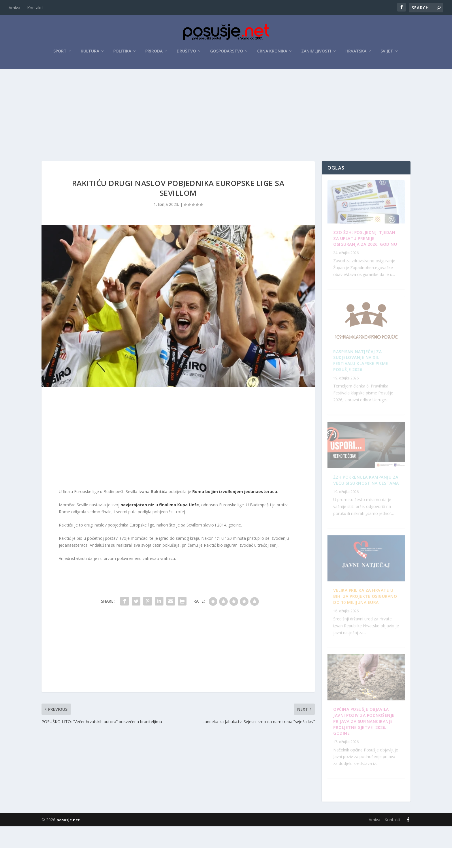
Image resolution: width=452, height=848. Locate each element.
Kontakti (35, 7)
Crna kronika (272, 52)
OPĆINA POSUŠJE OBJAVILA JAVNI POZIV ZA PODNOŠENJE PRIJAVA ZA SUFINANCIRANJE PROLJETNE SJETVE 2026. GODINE (364, 492)
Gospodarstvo (226, 52)
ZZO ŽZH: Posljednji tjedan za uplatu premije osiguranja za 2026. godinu (364, 249)
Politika (122, 52)
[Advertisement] (226, 113)
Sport (60, 52)
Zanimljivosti (316, 52)
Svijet (387, 52)
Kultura (90, 52)
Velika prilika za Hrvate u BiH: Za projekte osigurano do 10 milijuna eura (367, 749)
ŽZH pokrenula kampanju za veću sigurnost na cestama (362, 369)
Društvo (186, 52)
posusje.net (68, 841)
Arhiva (14, 7)
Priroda (154, 52)
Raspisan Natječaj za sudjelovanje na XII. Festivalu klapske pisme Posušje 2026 (364, 626)
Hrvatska (355, 52)
